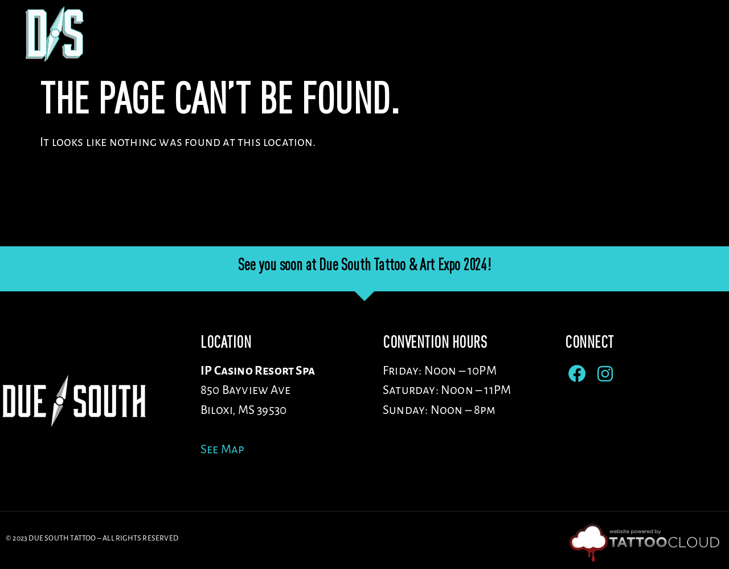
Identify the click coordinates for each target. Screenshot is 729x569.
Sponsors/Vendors (453, 34)
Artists (349, 34)
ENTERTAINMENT (576, 34)
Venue (275, 34)
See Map (222, 449)
